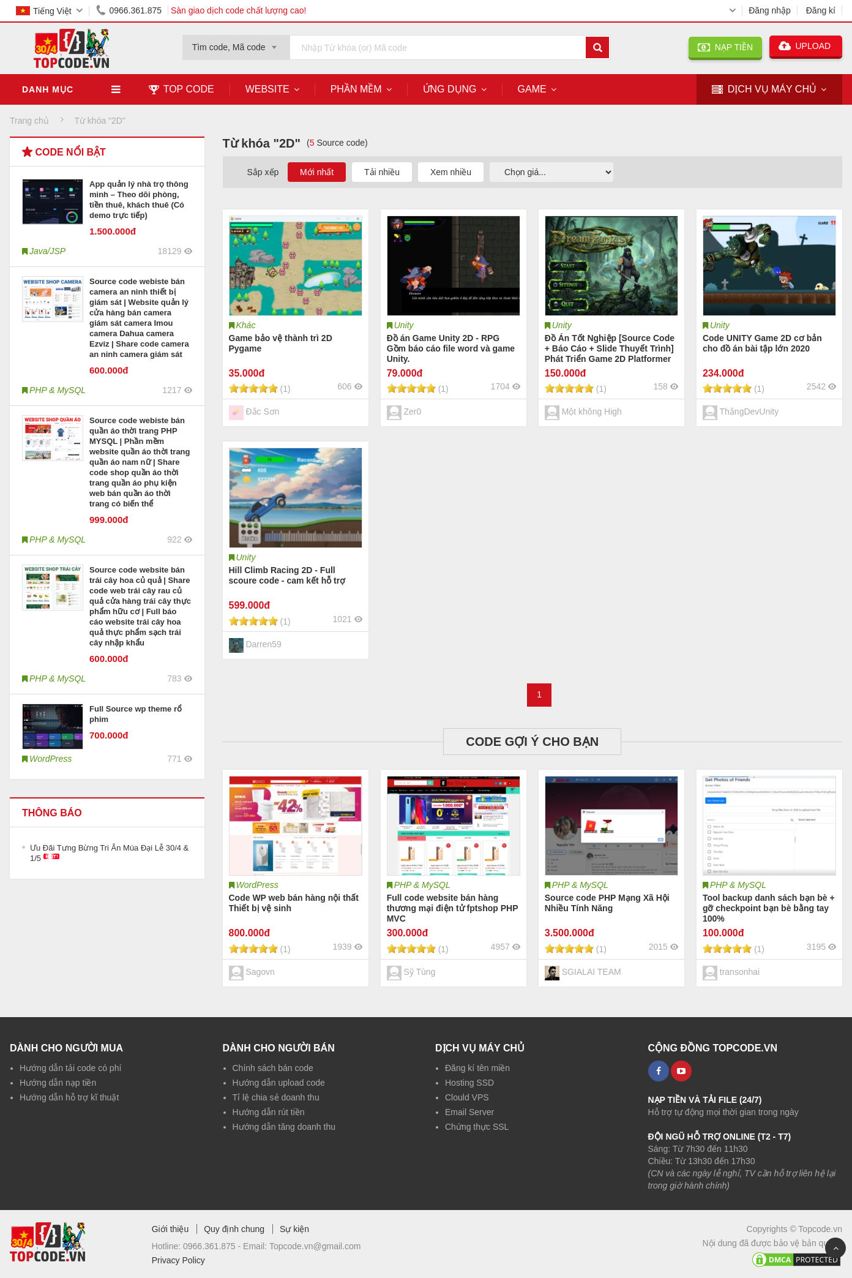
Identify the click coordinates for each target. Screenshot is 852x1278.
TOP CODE (181, 89)
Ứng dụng (450, 89)
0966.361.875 (127, 10)
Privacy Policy (178, 1260)
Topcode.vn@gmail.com (315, 1246)
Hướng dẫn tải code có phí (70, 1068)
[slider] (253, 388)
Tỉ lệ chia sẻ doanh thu (276, 1097)
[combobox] (236, 43)
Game (532, 89)
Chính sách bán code (273, 1068)
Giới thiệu (170, 1229)
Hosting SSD (469, 1083)
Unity (404, 325)
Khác (246, 325)
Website (267, 89)
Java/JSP (47, 251)
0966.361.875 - (213, 1246)
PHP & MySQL (422, 885)
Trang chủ (29, 121)
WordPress (257, 885)
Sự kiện (294, 1229)
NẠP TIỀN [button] (725, 47)
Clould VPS (467, 1097)
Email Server (469, 1112)
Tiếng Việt (44, 11)
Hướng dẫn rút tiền (269, 1112)
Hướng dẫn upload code (279, 1083)
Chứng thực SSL (477, 1127)
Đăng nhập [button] (770, 10)
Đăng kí (820, 10)
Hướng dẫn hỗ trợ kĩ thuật (69, 1097)
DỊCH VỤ (764, 90)
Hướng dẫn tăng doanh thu (284, 1127)
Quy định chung (234, 1229)
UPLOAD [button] (806, 46)
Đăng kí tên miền (477, 1068)
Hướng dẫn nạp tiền (58, 1083)
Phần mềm (356, 89)
